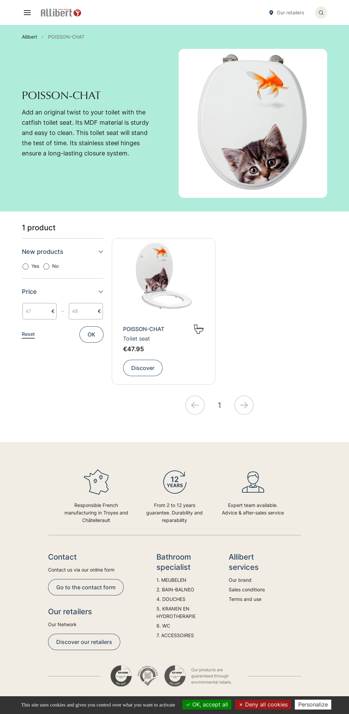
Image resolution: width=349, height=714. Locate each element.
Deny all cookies (263, 704)
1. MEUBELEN (171, 580)
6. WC (163, 626)
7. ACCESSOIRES (175, 635)
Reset (28, 334)
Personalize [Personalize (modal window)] (313, 704)
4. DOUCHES (170, 599)
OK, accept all (207, 704)
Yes (35, 266)
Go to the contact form (86, 587)
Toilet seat (136, 338)
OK (91, 334)
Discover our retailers (84, 642)
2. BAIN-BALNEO (175, 589)
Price (63, 291)
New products (63, 251)
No (55, 266)
